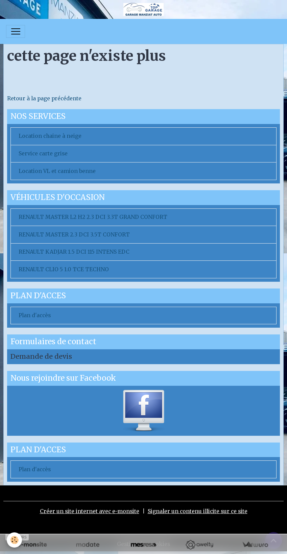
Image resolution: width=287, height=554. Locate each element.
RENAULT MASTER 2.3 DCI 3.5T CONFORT (74, 234)
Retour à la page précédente (44, 98)
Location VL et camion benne (57, 171)
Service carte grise (43, 153)
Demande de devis (41, 356)
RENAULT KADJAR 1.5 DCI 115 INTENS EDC (74, 252)
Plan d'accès (35, 315)
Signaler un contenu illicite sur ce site (197, 511)
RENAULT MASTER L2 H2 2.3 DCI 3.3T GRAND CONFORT (93, 217)
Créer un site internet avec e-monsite (89, 511)
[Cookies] (14, 540)
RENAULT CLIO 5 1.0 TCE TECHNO (64, 269)
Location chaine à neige (50, 136)
